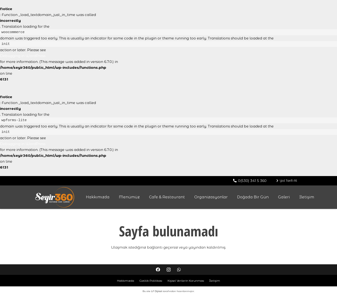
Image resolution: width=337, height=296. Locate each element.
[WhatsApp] (179, 269)
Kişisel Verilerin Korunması (186, 280)
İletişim (214, 280)
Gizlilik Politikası (150, 280)
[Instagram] (168, 269)
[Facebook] (158, 269)
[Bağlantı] (54, 197)
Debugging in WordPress (22, 56)
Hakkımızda (125, 280)
